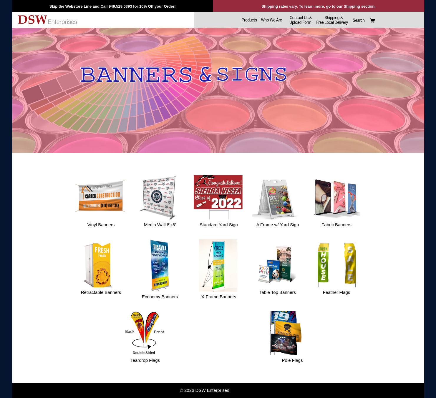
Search (358, 20)
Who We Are (271, 20)
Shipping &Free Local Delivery (332, 20)
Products (249, 20)
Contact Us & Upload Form (299, 20)
